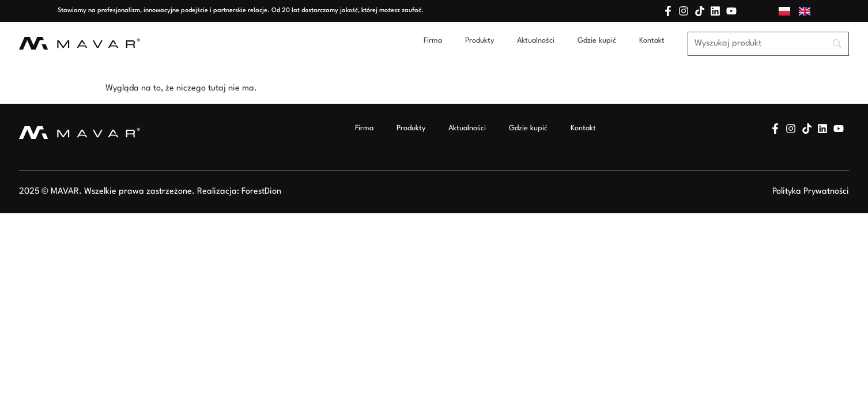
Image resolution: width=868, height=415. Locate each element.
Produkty (479, 40)
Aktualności (535, 40)
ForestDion (261, 191)
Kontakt (652, 40)
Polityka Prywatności (810, 191)
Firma (433, 40)
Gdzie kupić (597, 40)
